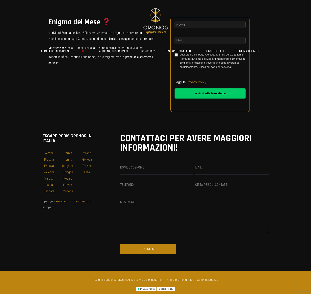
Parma (68, 153)
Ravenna (49, 172)
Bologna (68, 172)
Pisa (87, 172)
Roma (49, 185)
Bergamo (68, 166)
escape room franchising (72, 201)
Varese (49, 178)
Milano (87, 153)
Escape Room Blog (179, 51)
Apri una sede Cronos (113, 51)
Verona (49, 153)
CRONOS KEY (147, 51)
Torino (68, 159)
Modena (68, 191)
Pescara (49, 191)
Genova (87, 159)
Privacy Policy (196, 82)
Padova (49, 166)
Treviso (87, 166)
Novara (67, 178)
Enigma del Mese (249, 51)
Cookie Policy (166, 289)
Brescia (49, 159)
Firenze (68, 185)
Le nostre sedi (214, 51)
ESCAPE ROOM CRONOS (55, 51)
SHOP (84, 51)
